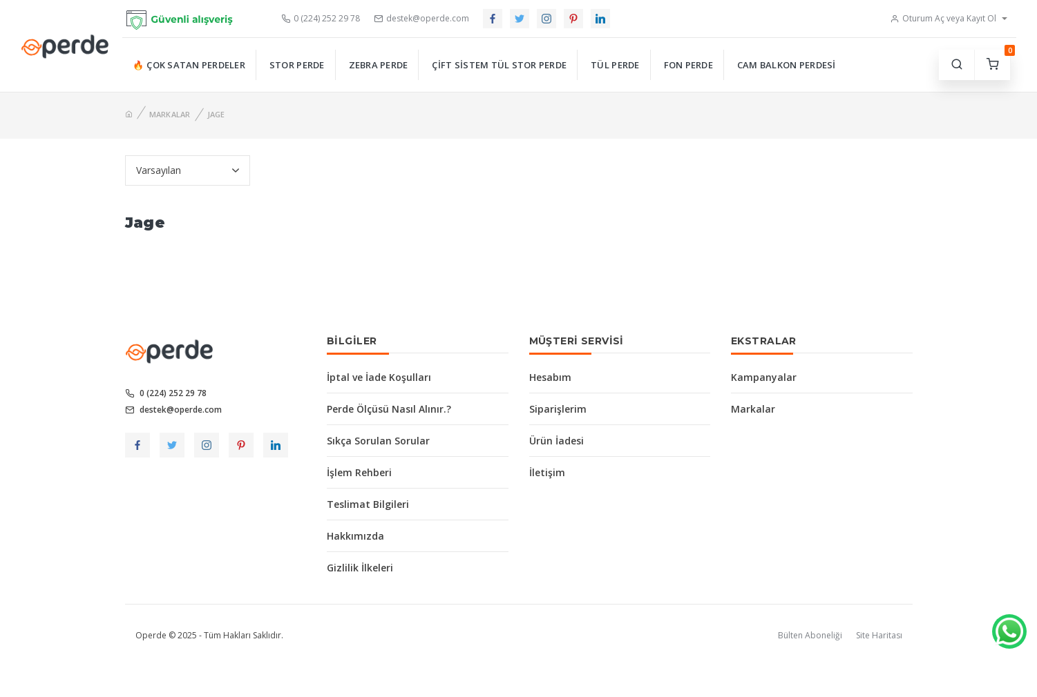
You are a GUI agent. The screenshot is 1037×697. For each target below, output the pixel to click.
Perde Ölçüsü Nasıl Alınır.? (389, 408)
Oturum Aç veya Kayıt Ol (943, 18)
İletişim (547, 472)
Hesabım (550, 377)
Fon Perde (688, 65)
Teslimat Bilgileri (368, 504)
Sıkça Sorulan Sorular (378, 440)
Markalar (170, 114)
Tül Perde (615, 65)
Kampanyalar (764, 377)
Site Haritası (879, 635)
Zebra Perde (378, 65)
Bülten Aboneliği (810, 635)
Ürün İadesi (556, 440)
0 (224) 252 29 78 (320, 18)
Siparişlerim (558, 408)
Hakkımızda (355, 535)
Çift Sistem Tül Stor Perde (499, 65)
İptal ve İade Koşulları (379, 377)
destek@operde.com (421, 18)
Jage (216, 114)
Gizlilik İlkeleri (360, 567)
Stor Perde (297, 65)
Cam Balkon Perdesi (786, 65)
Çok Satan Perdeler (195, 65)
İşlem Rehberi (359, 472)
